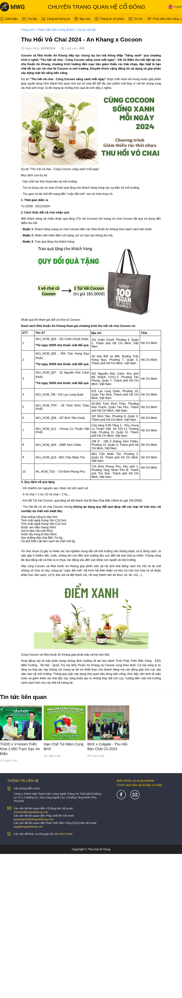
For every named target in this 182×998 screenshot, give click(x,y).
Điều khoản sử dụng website (135, 780)
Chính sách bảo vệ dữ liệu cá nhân (139, 785)
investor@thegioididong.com (31, 812)
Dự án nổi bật (87, 29)
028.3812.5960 (63, 833)
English (175, 7)
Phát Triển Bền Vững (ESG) (56, 29)
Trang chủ (27, 29)
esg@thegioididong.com (28, 826)
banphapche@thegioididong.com (34, 819)
